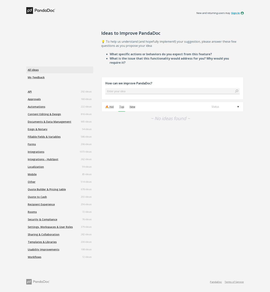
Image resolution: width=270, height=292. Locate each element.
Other (31, 182)
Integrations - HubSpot (43, 159)
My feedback (36, 77)
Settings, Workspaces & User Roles (50, 227)
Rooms (32, 212)
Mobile (32, 174)
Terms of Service (234, 282)
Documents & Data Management (49, 121)
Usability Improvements (43, 249)
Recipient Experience (41, 204)
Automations (36, 106)
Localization (36, 167)
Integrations (36, 152)
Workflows (34, 257)
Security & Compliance (42, 219)
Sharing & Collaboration (43, 234)
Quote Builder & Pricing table (47, 189)
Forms (32, 144)
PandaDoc (216, 282)
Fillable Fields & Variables (44, 136)
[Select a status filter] (225, 106)
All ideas (33, 70)
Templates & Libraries (42, 242)
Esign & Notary (37, 129)
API (30, 91)
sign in (235, 13)
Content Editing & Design (44, 114)
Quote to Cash (37, 197)
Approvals (34, 99)
